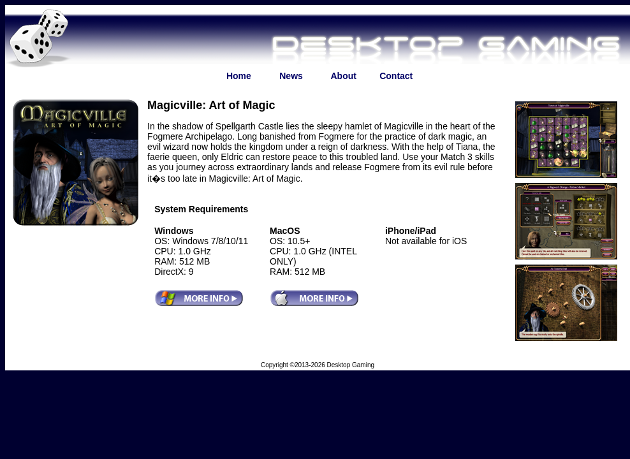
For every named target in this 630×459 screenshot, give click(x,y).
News (291, 76)
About (343, 76)
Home (238, 76)
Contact (396, 76)
